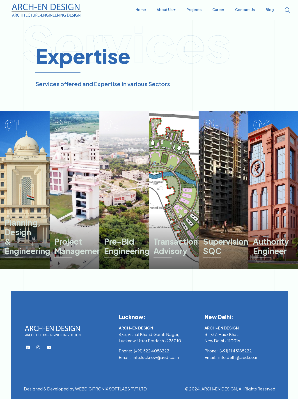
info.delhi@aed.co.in (238, 357)
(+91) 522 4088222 (151, 350)
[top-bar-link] (28, 347)
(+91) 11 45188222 (236, 350)
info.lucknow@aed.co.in (156, 357)
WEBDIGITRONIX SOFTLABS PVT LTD (111, 388)
